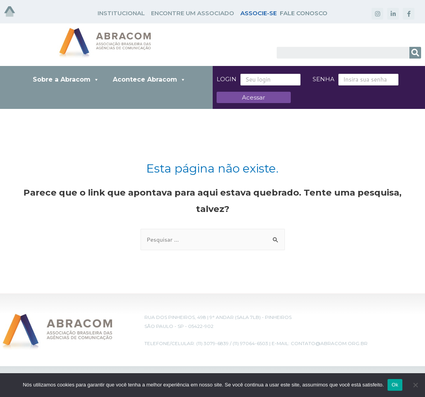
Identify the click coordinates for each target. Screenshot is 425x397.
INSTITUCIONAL (121, 13)
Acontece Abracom (149, 79)
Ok (394, 385)
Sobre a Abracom (66, 79)
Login (227, 79)
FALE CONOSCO (303, 13)
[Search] (415, 53)
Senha (314, 79)
